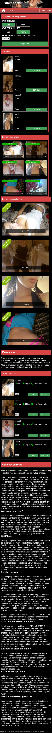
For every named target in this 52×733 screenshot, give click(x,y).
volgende (25, 44)
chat (33, 394)
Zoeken (12, 11)
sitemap (17, 731)
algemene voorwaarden (26, 731)
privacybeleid (36, 731)
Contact (42, 731)
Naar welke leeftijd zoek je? (18, 35)
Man (8, 25)
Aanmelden (46, 11)
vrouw (23, 25)
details (36, 71)
